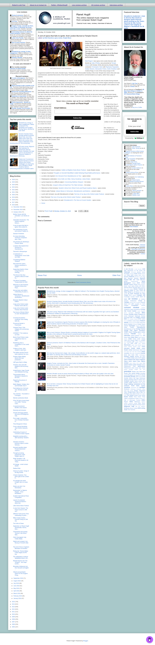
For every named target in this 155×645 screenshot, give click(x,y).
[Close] (103, 97)
